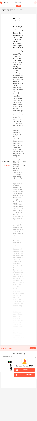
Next (23, 165)
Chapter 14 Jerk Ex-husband (9, 10)
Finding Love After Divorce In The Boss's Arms (12, 9)
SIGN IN (18, 5)
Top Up (33, 348)
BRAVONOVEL (6, 2)
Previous (24, 161)
